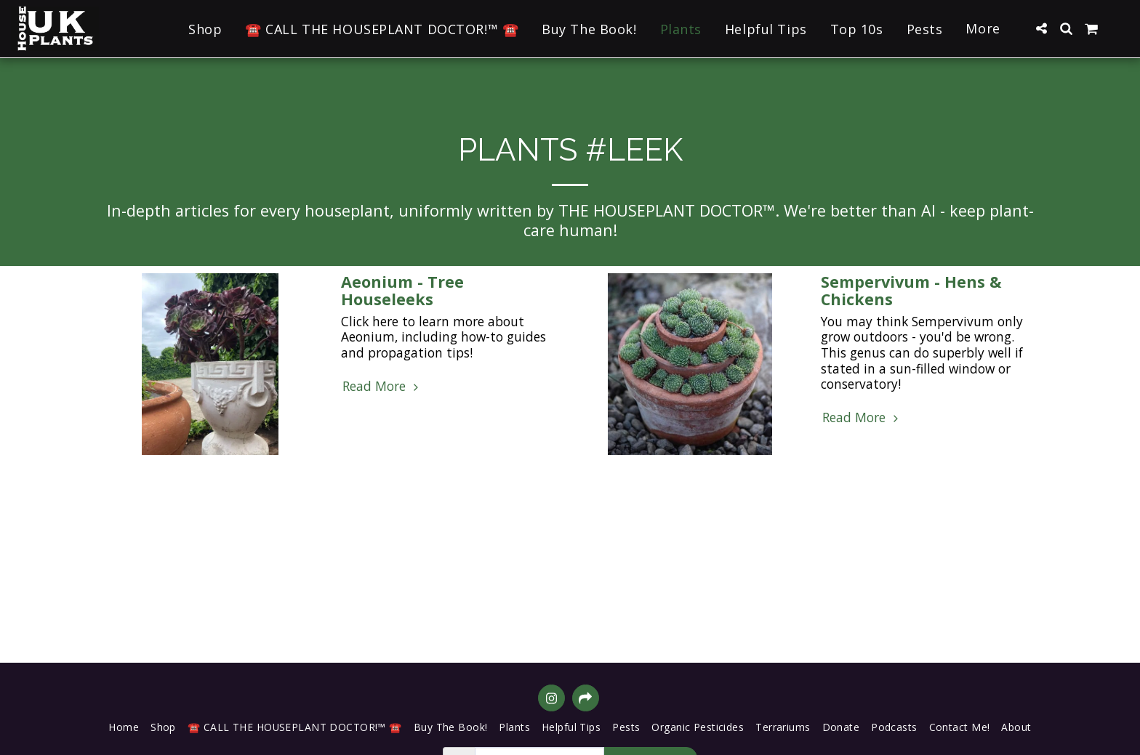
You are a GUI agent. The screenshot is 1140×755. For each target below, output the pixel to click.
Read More (382, 387)
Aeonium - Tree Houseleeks (402, 290)
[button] (1041, 28)
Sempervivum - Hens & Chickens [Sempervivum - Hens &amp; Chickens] (911, 290)
